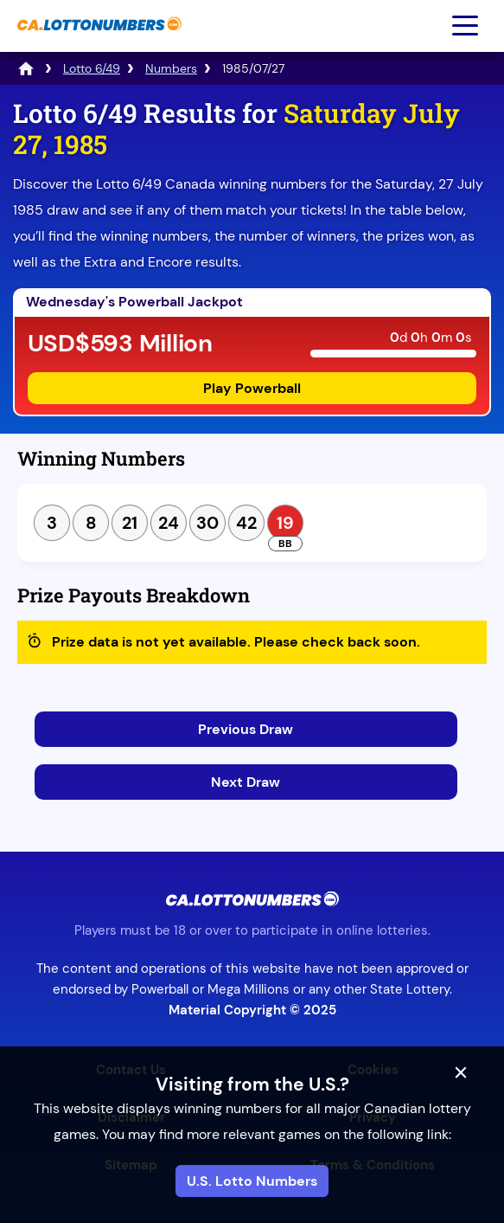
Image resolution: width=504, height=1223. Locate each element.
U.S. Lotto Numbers (252, 1181)
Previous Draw (245, 729)
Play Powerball (252, 388)
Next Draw (245, 782)
